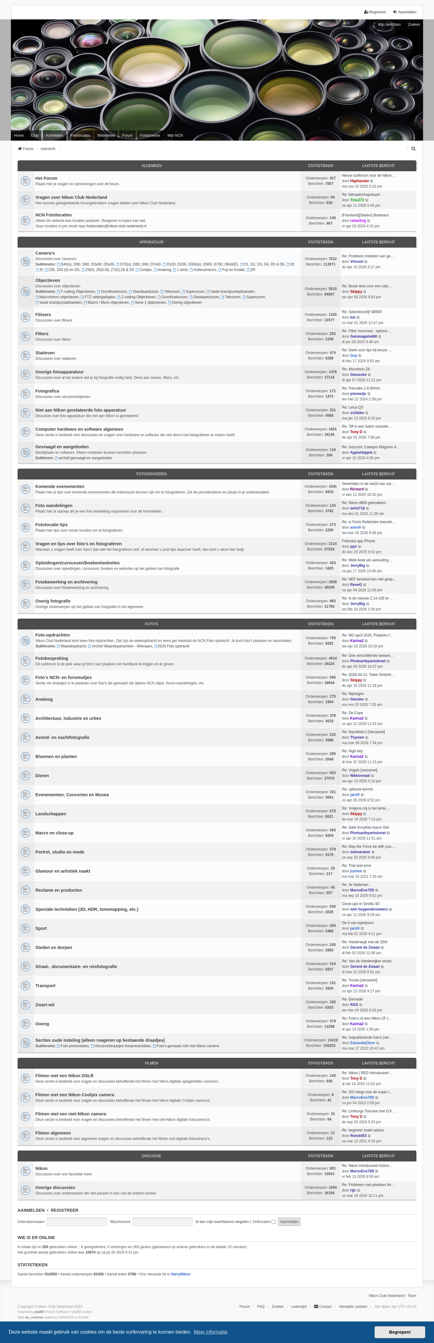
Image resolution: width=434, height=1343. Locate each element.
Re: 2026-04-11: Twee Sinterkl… (368, 675)
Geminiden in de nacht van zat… (368, 484)
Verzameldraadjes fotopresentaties (121, 1046)
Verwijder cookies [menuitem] (353, 1307)
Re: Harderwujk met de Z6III (364, 942)
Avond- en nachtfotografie (62, 737)
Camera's (45, 253)
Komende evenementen (60, 486)
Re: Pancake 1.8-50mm (361, 388)
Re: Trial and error (356, 866)
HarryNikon (180, 1274)
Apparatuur (151, 242)
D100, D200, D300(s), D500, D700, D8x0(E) (200, 264)
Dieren (42, 775)
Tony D (356, 432)
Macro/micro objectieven (57, 297)
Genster (357, 699)
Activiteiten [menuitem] (54, 135)
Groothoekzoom (112, 291)
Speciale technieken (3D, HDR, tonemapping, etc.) (87, 909)
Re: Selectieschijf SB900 (362, 312)
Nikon (41, 1168)
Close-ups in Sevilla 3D (360, 904)
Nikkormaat (360, 775)
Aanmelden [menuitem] (404, 12)
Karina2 (357, 641)
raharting (358, 221)
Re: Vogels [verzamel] (359, 770)
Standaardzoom (144, 291)
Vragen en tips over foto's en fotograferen (78, 543)
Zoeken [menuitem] (278, 1307)
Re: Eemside (352, 999)
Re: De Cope (352, 713)
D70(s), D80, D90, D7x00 (138, 264)
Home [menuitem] (19, 135)
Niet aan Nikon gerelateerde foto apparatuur (80, 410)
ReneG (356, 585)
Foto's (151, 624)
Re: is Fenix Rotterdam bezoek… (369, 522)
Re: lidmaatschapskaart (361, 194)
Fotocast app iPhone (358, 541)
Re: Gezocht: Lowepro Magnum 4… (371, 447)
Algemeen (152, 166)
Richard (357, 489)
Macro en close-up (54, 832)
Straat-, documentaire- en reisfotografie (76, 966)
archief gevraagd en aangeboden (83, 458)
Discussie (152, 1156)
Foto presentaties (73, 1046)
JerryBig (357, 565)
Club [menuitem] (34, 135)
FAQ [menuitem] (261, 1307)
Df (290, 264)
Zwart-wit (45, 1004)
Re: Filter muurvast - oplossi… (366, 331)
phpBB (38, 1312)
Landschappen (50, 813)
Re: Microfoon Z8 (356, 369)
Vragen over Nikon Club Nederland (71, 197)
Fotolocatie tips (51, 524)
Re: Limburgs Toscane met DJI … (369, 1111)
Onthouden (263, 1222)
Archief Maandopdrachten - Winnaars (120, 646)
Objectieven (47, 280)
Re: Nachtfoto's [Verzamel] (363, 732)
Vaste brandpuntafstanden (58, 302)
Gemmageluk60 (363, 336)
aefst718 (357, 508)
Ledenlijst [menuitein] (299, 1307)
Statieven (45, 352)
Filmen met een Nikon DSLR (64, 1075)
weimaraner (360, 852)
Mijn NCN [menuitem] (175, 135)
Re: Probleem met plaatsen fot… (368, 1185)
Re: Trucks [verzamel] (359, 980)
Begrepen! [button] (400, 1332)
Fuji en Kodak (232, 270)
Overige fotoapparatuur (59, 371)
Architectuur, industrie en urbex (68, 718)
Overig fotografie (53, 601)
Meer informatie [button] (210, 1332)
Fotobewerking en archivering (66, 582)
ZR (250, 270)
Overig (42, 1023)
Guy (353, 355)
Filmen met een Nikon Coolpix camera (74, 1094)
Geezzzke (358, 374)
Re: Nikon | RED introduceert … (367, 1073)
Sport (41, 928)
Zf (39, 270)
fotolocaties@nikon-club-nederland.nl (117, 226)
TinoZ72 (357, 200)
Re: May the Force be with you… (368, 846)
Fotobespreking (51, 658)
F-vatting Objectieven (76, 291)
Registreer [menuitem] (375, 12)
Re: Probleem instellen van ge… (368, 256)
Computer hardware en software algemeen (79, 429)
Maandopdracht (71, 646)
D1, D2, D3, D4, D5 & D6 (262, 264)
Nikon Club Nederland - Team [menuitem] (392, 1296)
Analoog (162, 270)
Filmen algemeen (53, 1133)
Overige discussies (55, 1187)
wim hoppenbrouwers (369, 909)
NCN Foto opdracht (171, 646)
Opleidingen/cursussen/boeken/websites (77, 562)
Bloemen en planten (56, 756)
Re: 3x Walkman (355, 885)
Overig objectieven (185, 302)
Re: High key (352, 751)
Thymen (357, 737)
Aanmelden (31, 1210)
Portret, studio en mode (60, 852)
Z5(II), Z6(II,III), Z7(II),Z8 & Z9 (108, 270)
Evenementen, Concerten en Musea (72, 794)
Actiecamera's (203, 270)
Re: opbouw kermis (357, 789)
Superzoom (193, 291)
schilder (357, 413)
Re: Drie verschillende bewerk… (368, 655)
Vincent (356, 261)
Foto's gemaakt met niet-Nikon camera (186, 1046)
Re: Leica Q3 (352, 407)
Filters (41, 333)
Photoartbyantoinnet (368, 661)
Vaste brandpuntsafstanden (230, 291)
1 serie (180, 270)
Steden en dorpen (53, 947)
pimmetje (358, 394)
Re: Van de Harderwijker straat (366, 961)
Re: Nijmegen (353, 694)
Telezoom (170, 291)
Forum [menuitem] (127, 135)
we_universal (34, 1317)
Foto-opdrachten (52, 635)
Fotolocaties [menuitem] (80, 135)
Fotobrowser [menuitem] (150, 135)
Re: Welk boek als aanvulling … (367, 560)
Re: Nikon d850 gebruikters (364, 503)
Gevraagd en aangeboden (62, 446)
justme (356, 871)
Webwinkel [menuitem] (106, 135)
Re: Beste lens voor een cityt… (367, 286)
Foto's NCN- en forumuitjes (63, 677)
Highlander (359, 181)
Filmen (151, 1063)
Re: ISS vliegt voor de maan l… (367, 1092)
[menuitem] (413, 149)
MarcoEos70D (362, 890)
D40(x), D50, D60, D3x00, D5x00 (85, 264)
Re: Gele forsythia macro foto (365, 827)
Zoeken (414, 24)
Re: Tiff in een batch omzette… (367, 426)
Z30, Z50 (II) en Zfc (62, 270)
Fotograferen (151, 474)
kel (353, 317)
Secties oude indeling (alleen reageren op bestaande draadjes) (100, 1040)
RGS (354, 1005)
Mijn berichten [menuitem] (389, 24)
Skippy (356, 291)
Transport (45, 985)
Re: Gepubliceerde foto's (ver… (367, 1037)
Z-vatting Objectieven (136, 297)
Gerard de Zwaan (365, 947)
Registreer (64, 1210)
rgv (353, 1190)
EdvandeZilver (362, 1043)
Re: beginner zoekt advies (363, 1130)
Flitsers (43, 314)
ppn (353, 546)
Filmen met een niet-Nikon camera (70, 1113)
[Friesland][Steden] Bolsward (365, 215)
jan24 (355, 795)
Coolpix (143, 270)
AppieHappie (361, 452)
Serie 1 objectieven (148, 302)
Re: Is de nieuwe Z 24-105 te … (367, 598)
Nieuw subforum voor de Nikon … (369, 175)
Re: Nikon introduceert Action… (367, 1166)
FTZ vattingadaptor (98, 297)
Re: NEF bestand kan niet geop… (369, 579)
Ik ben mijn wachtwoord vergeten (222, 1222)
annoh (355, 527)
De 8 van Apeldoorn (358, 923)
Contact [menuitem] (323, 1306)
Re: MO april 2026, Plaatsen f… (367, 635)
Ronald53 (358, 1136)
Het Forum (46, 178)
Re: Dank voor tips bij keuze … (367, 350)
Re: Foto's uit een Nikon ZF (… (367, 1018)
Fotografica (47, 391)
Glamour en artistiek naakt (62, 871)
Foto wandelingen (53, 505)
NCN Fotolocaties (53, 214)
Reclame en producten (58, 890)
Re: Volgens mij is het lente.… (366, 808)
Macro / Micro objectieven (106, 302)
